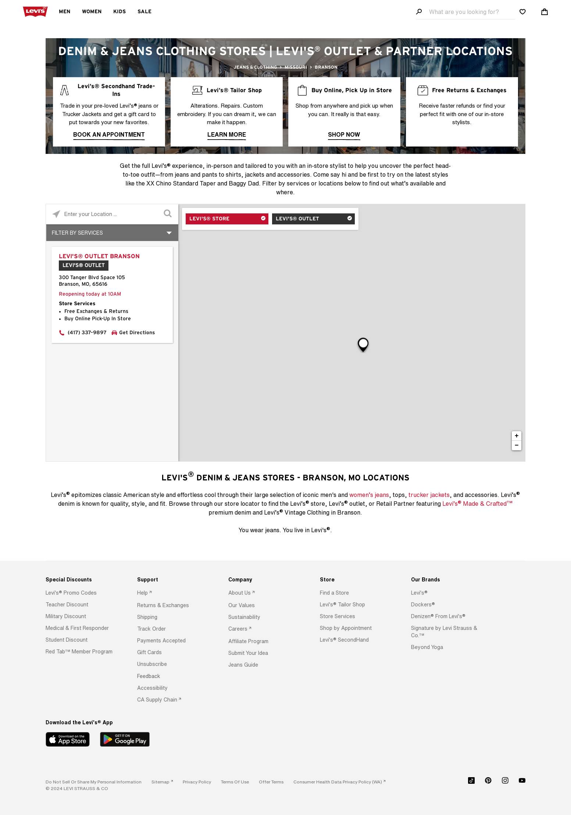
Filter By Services (77, 233)
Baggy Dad (244, 183)
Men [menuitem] (64, 11)
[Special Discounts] (80, 579)
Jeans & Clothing (255, 67)
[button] (71, 592)
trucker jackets (429, 494)
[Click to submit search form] (168, 214)
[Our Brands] (445, 579)
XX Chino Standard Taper (181, 183)
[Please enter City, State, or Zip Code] (112, 214)
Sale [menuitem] (144, 11)
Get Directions (137, 332)
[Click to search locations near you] (56, 214)
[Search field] (465, 11)
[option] (80, 592)
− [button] (517, 445)
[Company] (262, 579)
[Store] (354, 579)
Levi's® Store (209, 218)
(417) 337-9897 (87, 332)
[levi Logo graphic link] (35, 11)
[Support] (171, 579)
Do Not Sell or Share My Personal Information (94, 782)
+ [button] (517, 436)
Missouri (296, 67)
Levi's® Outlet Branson (99, 256)
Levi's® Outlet (297, 218)
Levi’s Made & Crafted (477, 503)
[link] (162, 782)
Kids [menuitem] (119, 11)
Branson (326, 67)
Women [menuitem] (91, 11)
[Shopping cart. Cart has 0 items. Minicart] (544, 11)
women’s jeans (369, 494)
